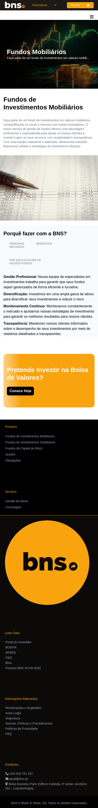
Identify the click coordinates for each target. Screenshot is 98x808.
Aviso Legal (13, 713)
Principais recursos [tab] (16, 245)
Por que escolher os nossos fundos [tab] (25, 262)
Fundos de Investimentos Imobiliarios (30, 442)
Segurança (12, 718)
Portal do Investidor (18, 642)
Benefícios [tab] (44, 243)
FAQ (8, 734)
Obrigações (13, 460)
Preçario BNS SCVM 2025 (23, 668)
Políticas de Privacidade (21, 728)
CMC (8, 657)
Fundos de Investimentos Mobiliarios (29, 436)
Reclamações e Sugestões (23, 708)
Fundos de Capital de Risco (24, 448)
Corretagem (13, 507)
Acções (10, 454)
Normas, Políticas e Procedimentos (29, 723)
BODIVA (11, 647)
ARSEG (10, 652)
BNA (8, 663)
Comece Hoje (20, 391)
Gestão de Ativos (16, 501)
